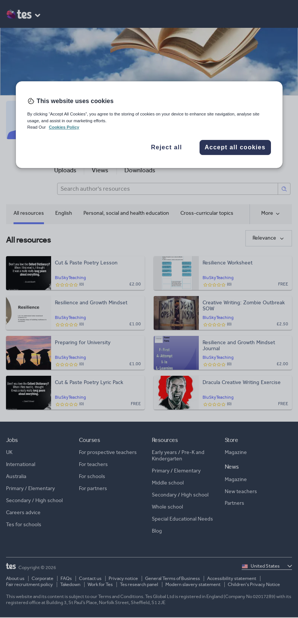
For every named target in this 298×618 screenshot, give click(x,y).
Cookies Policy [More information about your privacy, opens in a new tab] (64, 127)
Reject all (166, 147)
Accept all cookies (234, 147)
